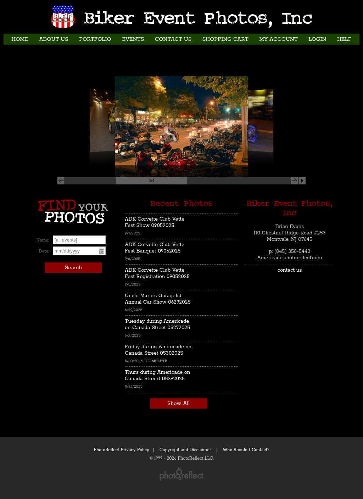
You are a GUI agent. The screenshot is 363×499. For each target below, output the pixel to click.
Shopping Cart (225, 39)
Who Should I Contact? (246, 450)
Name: (42, 240)
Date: (44, 251)
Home (19, 39)
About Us (53, 39)
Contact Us (173, 39)
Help (344, 39)
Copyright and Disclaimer (186, 450)
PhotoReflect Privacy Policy (121, 450)
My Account (278, 39)
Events (133, 39)
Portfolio (95, 39)
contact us (290, 270)
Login (317, 39)
